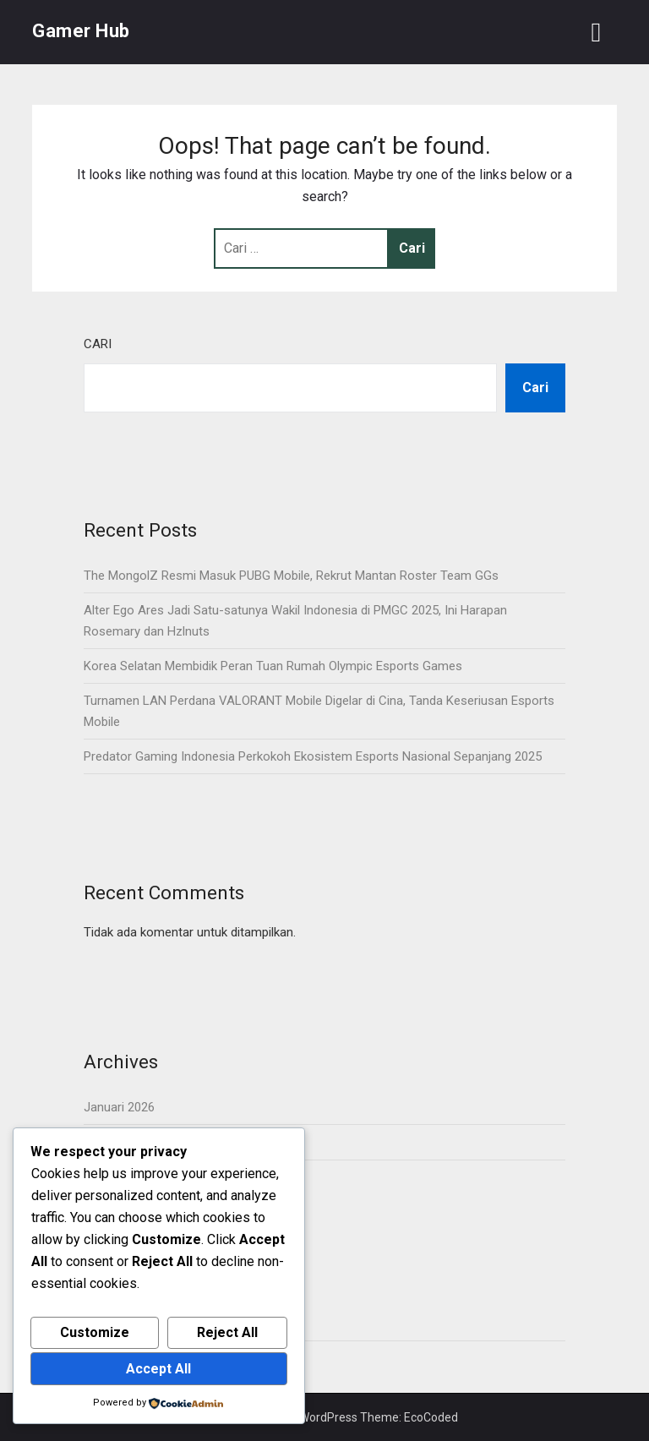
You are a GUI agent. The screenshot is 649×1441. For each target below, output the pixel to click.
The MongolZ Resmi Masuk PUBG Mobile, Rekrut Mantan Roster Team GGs (291, 575)
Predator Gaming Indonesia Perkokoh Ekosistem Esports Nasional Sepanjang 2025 (313, 756)
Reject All (227, 1332)
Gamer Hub (81, 30)
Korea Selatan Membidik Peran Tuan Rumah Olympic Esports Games (273, 666)
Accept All (158, 1369)
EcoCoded (431, 1417)
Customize (94, 1332)
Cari (98, 344)
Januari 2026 (119, 1107)
